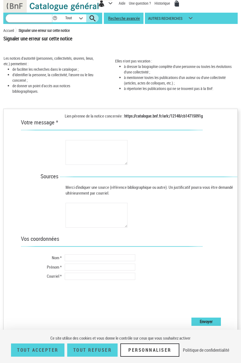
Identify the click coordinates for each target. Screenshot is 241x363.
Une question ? (140, 3)
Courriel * (54, 276)
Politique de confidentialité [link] (206, 350)
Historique (163, 3)
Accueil (8, 30)
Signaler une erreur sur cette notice (44, 30)
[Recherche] (29, 18)
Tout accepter (37, 350)
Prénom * (54, 267)
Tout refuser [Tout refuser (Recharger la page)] (92, 350)
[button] (55, 18)
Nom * (57, 257)
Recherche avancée (124, 18)
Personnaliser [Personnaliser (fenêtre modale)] (149, 350)
